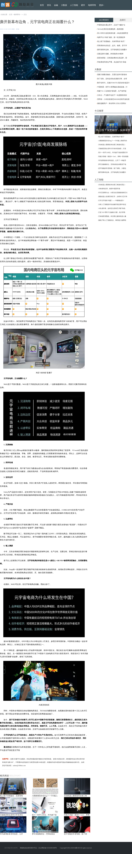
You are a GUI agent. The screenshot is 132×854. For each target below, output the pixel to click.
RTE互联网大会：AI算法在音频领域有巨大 (112, 192)
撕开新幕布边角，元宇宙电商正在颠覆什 (112, 49)
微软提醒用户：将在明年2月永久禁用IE (111, 103)
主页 (10, 14)
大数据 (64, 5)
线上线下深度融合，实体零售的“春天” (111, 41)
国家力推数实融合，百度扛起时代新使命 (112, 74)
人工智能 (74, 5)
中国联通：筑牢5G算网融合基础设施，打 (112, 87)
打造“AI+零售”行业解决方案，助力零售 (111, 212)
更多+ (101, 5)
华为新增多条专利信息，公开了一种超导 (112, 160)
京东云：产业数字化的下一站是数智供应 (112, 95)
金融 (56, 5)
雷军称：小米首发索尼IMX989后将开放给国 (113, 99)
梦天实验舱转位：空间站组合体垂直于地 (112, 164)
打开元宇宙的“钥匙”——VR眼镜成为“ (111, 200)
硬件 (83, 5)
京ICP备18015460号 (11, 848)
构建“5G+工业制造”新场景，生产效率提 (111, 91)
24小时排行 (104, 20)
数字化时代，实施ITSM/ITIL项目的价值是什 (113, 83)
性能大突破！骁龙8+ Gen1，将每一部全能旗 (113, 156)
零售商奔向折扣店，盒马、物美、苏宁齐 (112, 45)
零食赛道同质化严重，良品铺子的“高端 (111, 62)
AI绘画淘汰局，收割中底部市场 (109, 188)
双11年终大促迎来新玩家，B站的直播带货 (112, 33)
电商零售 (17, 14)
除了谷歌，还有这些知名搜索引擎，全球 (112, 79)
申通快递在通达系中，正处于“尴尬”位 (111, 25)
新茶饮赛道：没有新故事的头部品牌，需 (112, 58)
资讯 (49, 5)
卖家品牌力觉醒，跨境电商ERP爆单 (110, 54)
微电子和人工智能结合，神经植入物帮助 (112, 220)
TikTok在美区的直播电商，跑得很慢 (110, 29)
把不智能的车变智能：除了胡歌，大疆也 (112, 168)
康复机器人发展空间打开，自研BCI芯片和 (112, 196)
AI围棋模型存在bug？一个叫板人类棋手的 (112, 140)
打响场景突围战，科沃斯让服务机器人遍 (112, 216)
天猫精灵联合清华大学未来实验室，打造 (112, 148)
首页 (42, 5)
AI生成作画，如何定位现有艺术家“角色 (111, 208)
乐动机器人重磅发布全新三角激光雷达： (112, 144)
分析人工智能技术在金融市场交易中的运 (112, 204)
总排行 (123, 20)
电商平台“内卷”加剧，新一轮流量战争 (111, 37)
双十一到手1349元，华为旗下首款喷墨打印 (113, 152)
